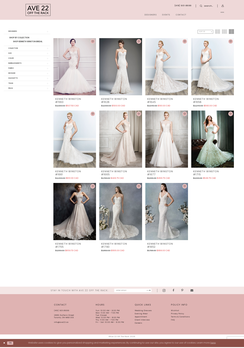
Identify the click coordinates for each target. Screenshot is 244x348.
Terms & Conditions (180, 318)
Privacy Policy (177, 315)
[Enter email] (133, 291)
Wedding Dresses (143, 311)
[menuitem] (210, 14)
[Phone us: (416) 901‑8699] (183, 6)
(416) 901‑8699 (61, 311)
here (213, 344)
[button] (222, 6)
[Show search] (206, 6)
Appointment (141, 318)
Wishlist (175, 311)
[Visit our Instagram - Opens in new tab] (177, 291)
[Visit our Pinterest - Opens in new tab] (196, 291)
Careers (138, 324)
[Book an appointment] (210, 14)
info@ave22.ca (61, 323)
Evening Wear (141, 315)
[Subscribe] (161, 291)
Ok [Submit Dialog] (12, 344)
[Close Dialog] (5, 344)
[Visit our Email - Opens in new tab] (205, 291)
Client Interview (142, 321)
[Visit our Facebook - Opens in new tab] (187, 291)
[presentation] (74, 66)
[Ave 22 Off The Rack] (38, 10)
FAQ (173, 321)
